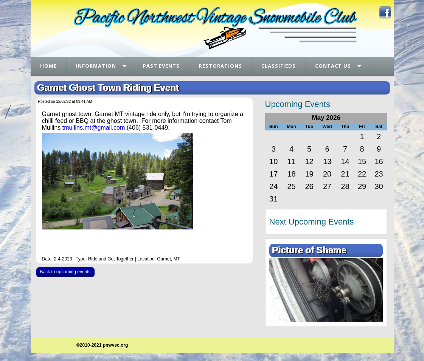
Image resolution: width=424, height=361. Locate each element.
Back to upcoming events (65, 271)
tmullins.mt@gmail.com (93, 127)
